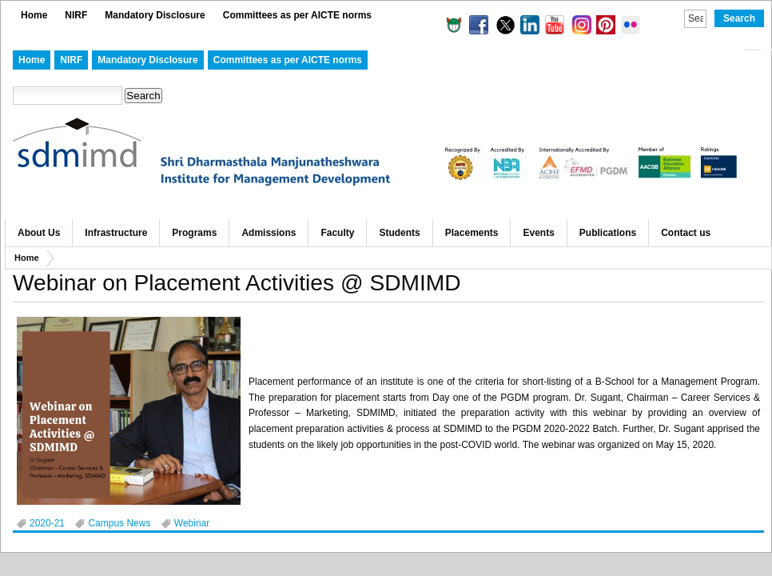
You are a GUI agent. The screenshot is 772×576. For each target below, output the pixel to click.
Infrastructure (116, 232)
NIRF (76, 15)
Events (538, 232)
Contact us (685, 232)
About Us (39, 232)
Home (34, 15)
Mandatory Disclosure (155, 15)
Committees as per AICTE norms (297, 15)
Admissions (268, 232)
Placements (472, 232)
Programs (194, 232)
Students (399, 232)
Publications (607, 232)
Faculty (337, 232)
